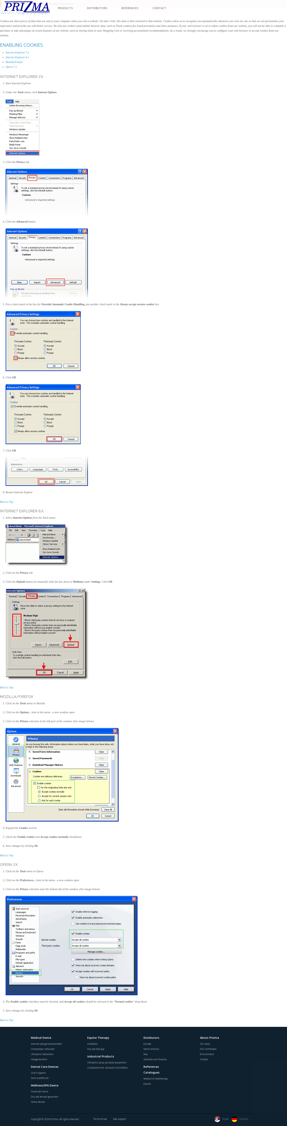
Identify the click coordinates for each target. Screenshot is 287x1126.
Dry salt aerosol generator (44, 1096)
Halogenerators (39, 1059)
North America (151, 1049)
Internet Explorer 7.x (17, 52)
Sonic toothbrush (40, 1078)
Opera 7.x (11, 66)
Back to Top (6, 501)
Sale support (119, 1119)
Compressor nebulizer (43, 1049)
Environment (207, 1054)
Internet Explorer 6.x (17, 57)
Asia (146, 1054)
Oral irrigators (38, 1073)
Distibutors (151, 1038)
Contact (204, 1059)
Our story (205, 1044)
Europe (147, 1044)
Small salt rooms (39, 1091)
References (151, 1067)
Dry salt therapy (95, 1049)
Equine (147, 1083)
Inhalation (92, 1044)
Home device (38, 1102)
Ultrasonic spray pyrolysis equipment (107, 1062)
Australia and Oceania (155, 1059)
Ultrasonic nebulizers (42, 1054)
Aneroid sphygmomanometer (46, 1044)
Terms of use (100, 1119)
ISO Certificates (208, 1049)
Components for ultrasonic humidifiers (107, 1067)
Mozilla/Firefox (14, 62)
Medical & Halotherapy (156, 1078)
